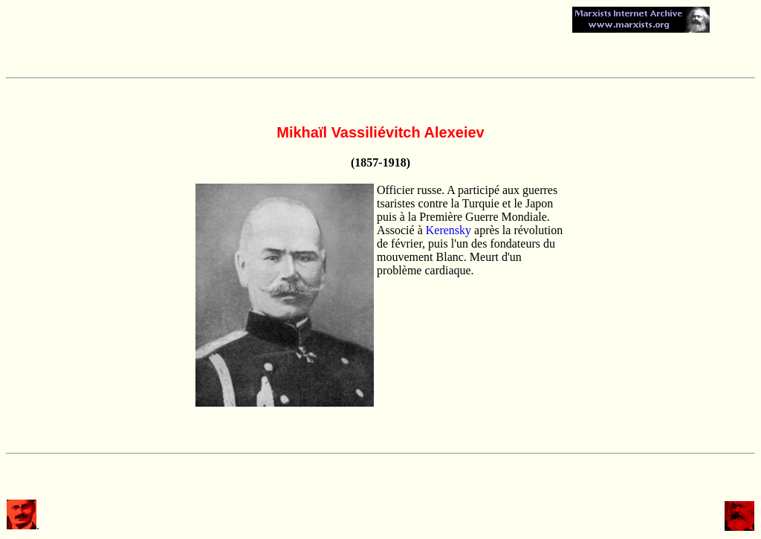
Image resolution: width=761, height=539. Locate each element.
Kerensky (448, 230)
